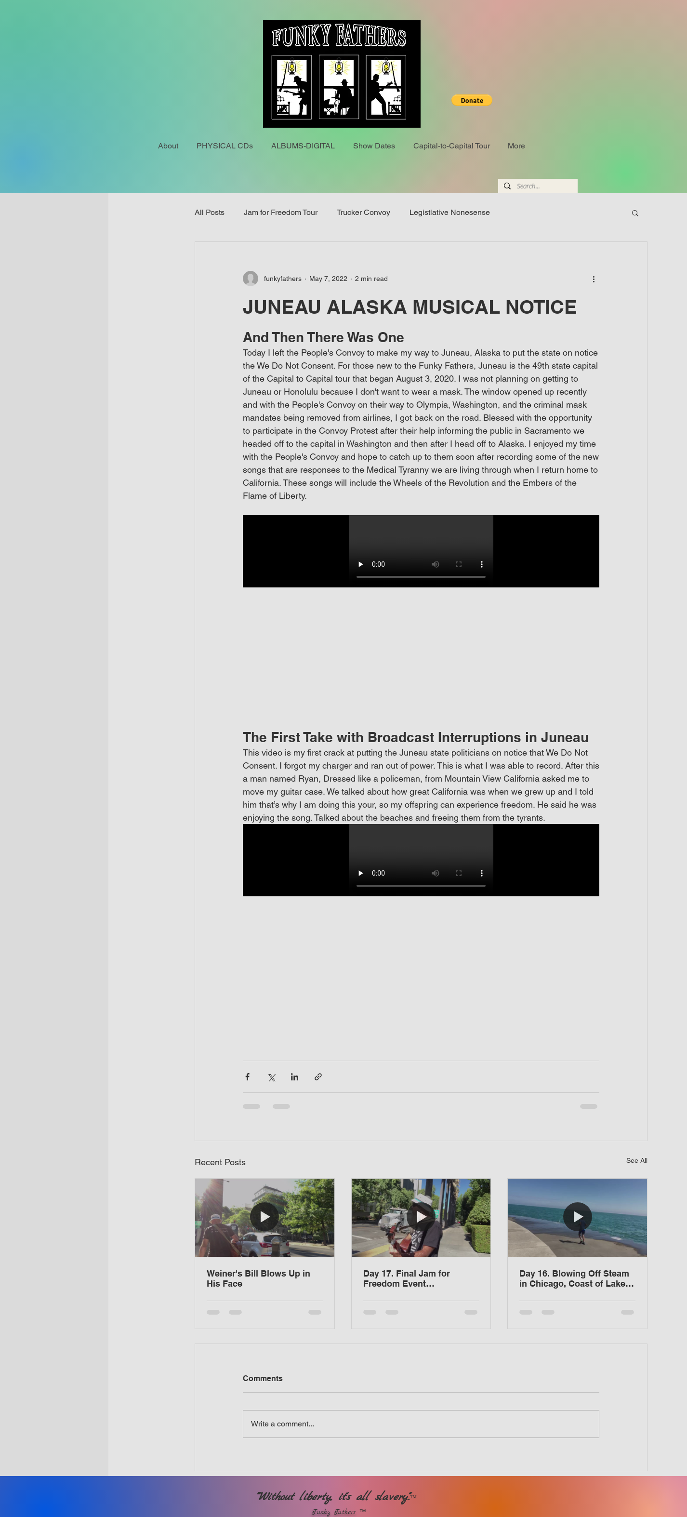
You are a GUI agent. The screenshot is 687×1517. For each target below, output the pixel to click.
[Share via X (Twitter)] (271, 1076)
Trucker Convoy (363, 212)
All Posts (210, 212)
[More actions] (593, 278)
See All (636, 1160)
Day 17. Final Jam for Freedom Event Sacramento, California (410, 1278)
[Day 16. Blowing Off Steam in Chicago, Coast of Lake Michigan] (577, 1218)
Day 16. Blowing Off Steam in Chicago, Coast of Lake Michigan (574, 1278)
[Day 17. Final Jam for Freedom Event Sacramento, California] (421, 1218)
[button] (471, 100)
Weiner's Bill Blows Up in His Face (258, 1278)
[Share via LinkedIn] (294, 1076)
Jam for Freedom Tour (280, 212)
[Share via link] (318, 1076)
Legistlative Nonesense (450, 212)
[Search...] (536, 186)
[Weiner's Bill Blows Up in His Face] (264, 1218)
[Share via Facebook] (247, 1076)
